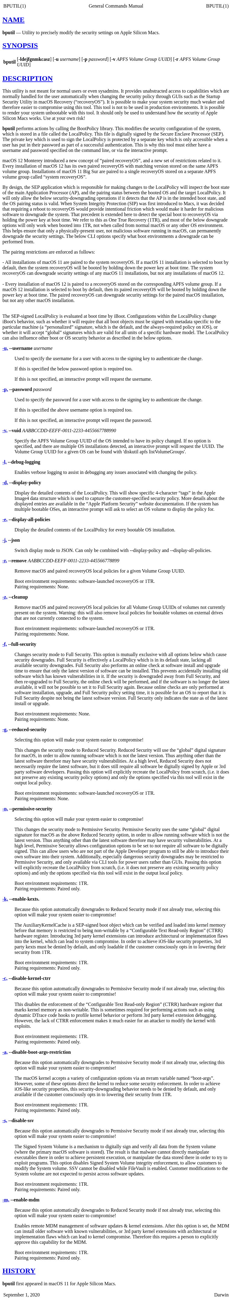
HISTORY (18, 1271)
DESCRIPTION (27, 78)
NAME (13, 20)
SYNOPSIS (20, 45)
